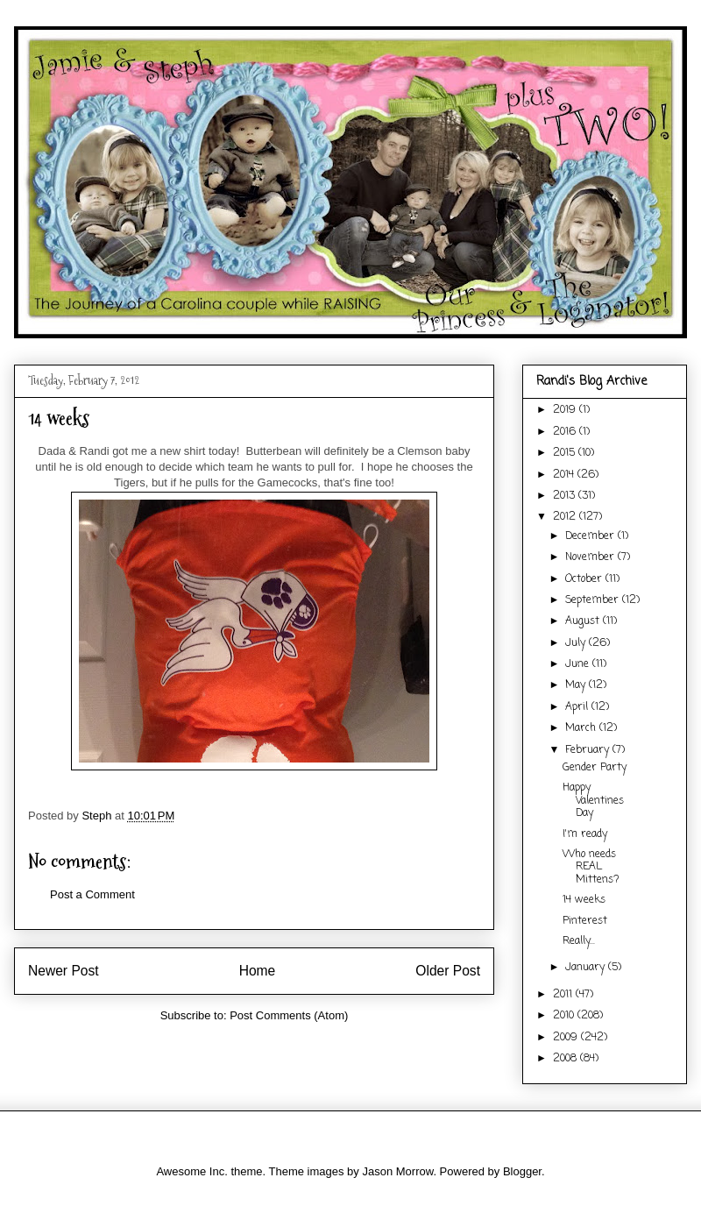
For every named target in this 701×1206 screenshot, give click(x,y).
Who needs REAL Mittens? (591, 867)
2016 (566, 432)
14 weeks (584, 900)
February (588, 750)
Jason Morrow (397, 1171)
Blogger (522, 1171)
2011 (564, 995)
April (578, 707)
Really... (579, 941)
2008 (566, 1059)
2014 (565, 475)
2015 (565, 453)
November (591, 557)
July (577, 643)
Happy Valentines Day (593, 800)
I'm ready (585, 834)
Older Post (447, 970)
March (582, 728)
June (578, 664)
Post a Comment (92, 894)
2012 (566, 517)
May (577, 685)
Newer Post (63, 970)
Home (257, 970)
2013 (565, 496)
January (586, 967)
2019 (566, 410)
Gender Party (595, 768)
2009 (567, 1038)
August (584, 621)
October (585, 579)
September (593, 600)
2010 (565, 1016)
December (591, 536)
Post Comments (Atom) (289, 1015)
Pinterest (585, 921)
